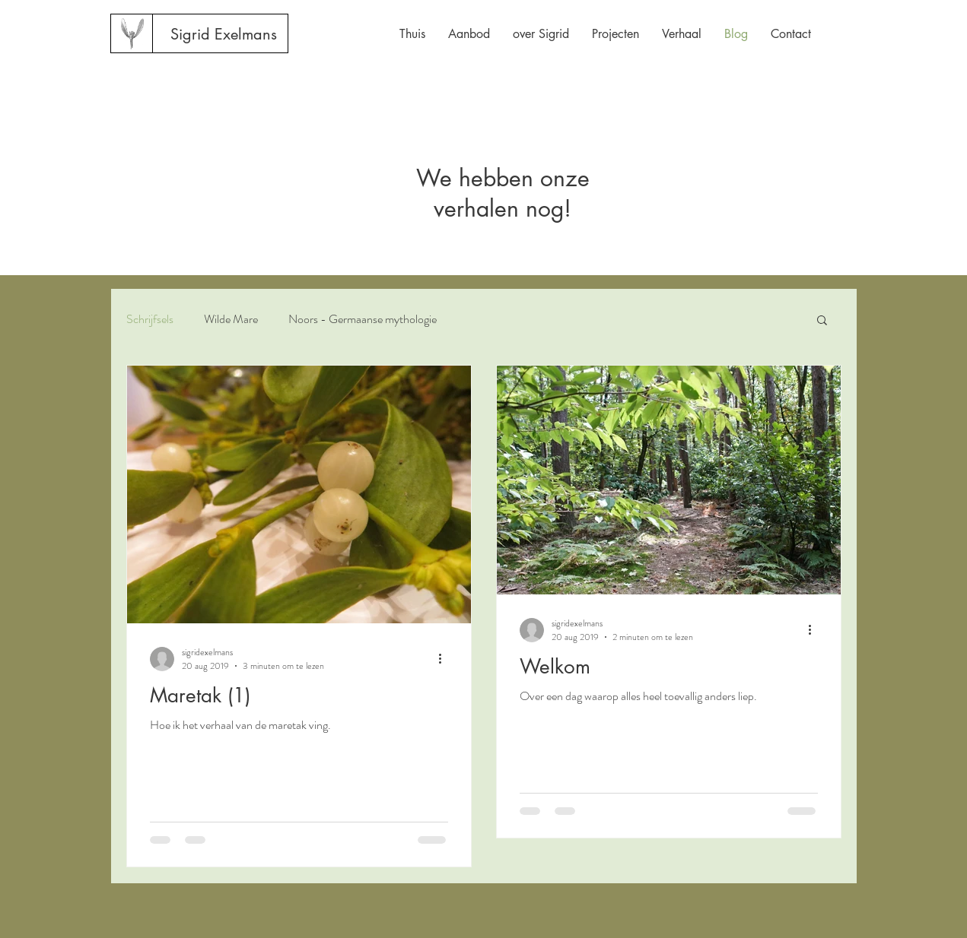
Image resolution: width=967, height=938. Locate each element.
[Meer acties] (446, 659)
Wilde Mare (231, 319)
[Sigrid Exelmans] (223, 34)
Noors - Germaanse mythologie (362, 319)
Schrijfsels (149, 319)
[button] (822, 321)
